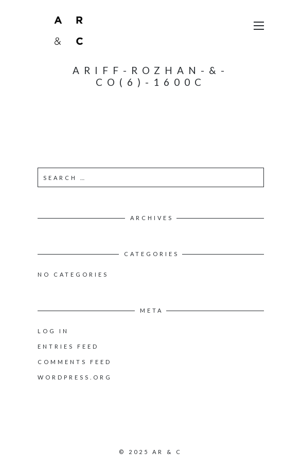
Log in (53, 331)
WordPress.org (75, 377)
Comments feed (75, 361)
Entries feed (68, 346)
